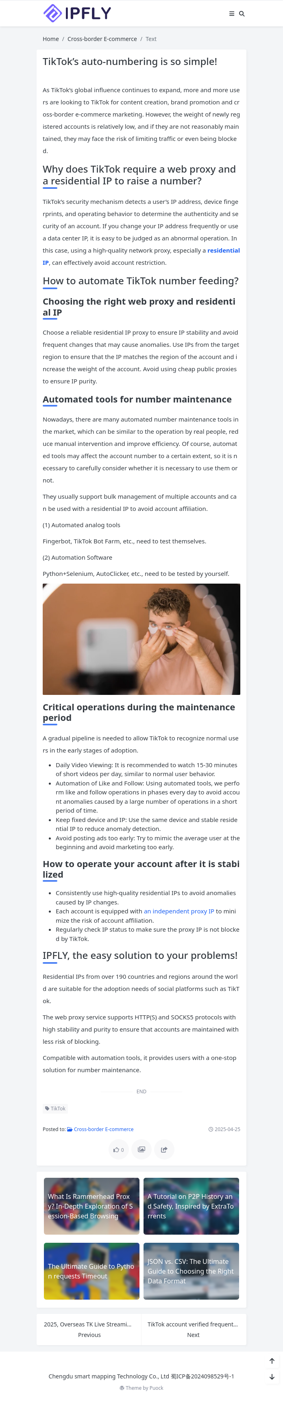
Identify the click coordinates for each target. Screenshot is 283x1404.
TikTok (55, 1108)
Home (51, 39)
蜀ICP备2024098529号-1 (203, 1376)
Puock (156, 1388)
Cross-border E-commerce (102, 39)
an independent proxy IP (179, 911)
